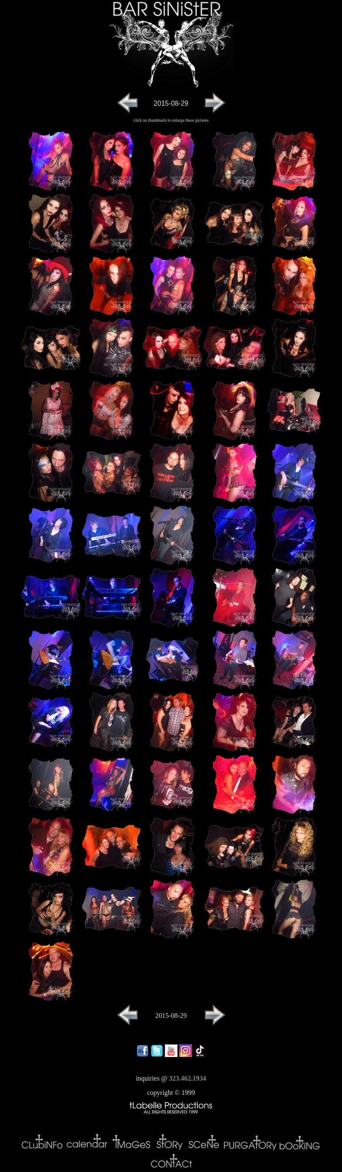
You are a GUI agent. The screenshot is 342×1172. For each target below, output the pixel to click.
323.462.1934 (187, 1078)
